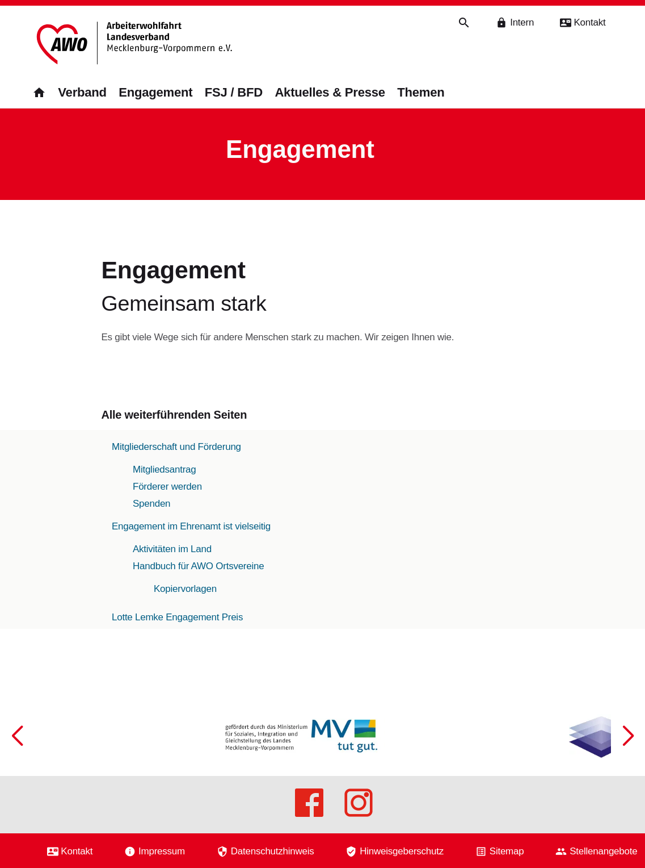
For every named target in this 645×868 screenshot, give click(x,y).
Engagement (155, 92)
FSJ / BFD (234, 92)
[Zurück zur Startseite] (135, 43)
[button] (628, 775)
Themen (420, 92)
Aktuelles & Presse (330, 92)
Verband (82, 92)
